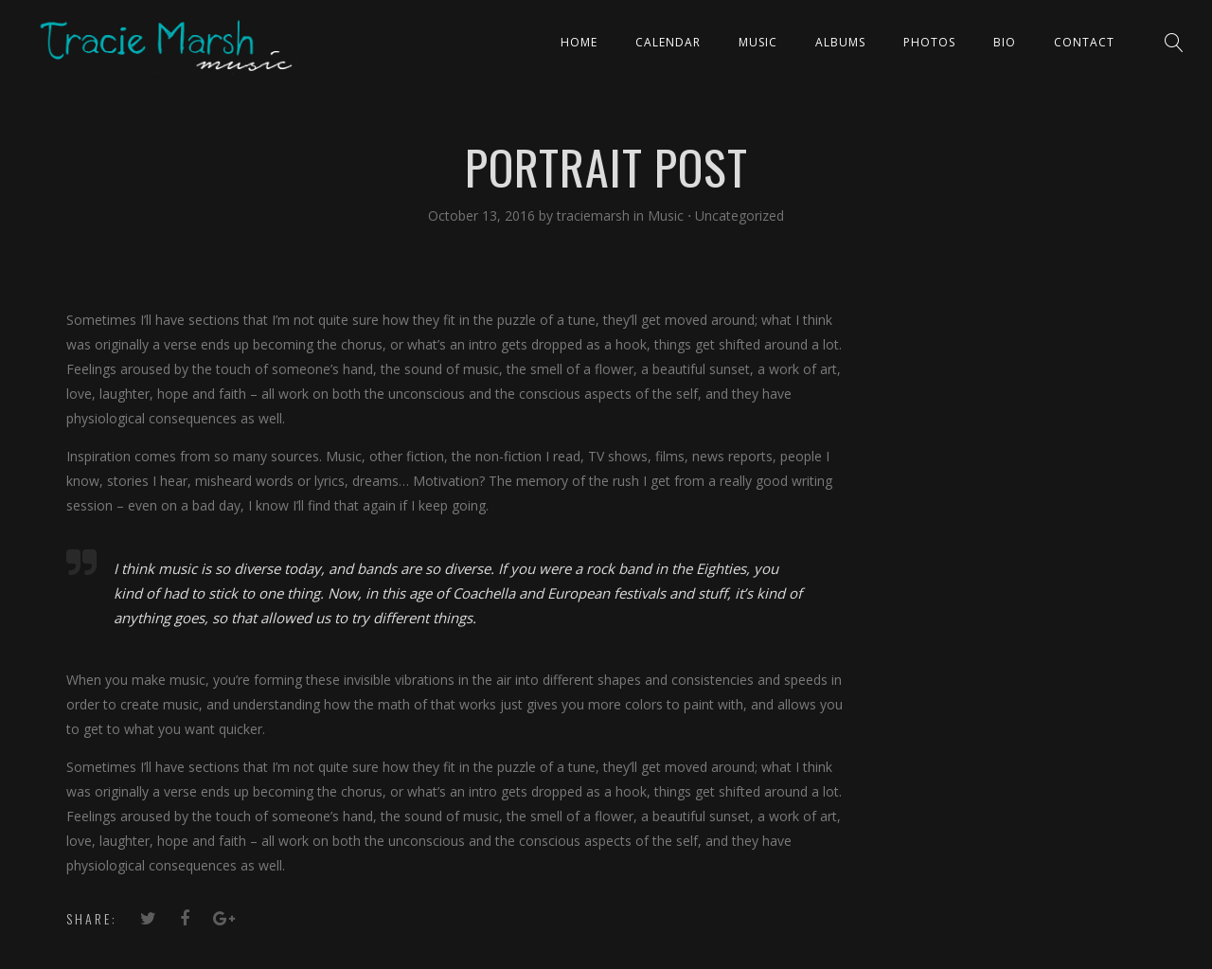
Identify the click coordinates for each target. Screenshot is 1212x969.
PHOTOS (929, 42)
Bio (1004, 42)
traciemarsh (595, 215)
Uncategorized (739, 215)
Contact (1084, 42)
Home (579, 42)
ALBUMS (840, 42)
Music (758, 42)
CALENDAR (668, 42)
